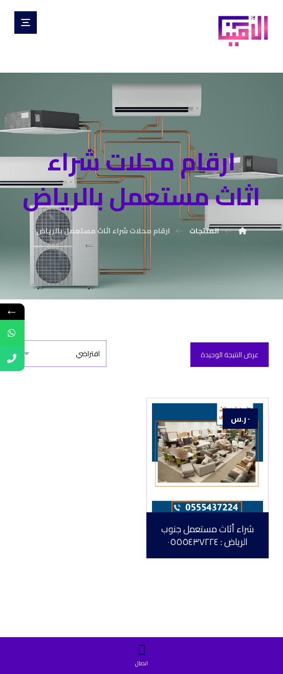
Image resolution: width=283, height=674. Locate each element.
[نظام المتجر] (60, 353)
